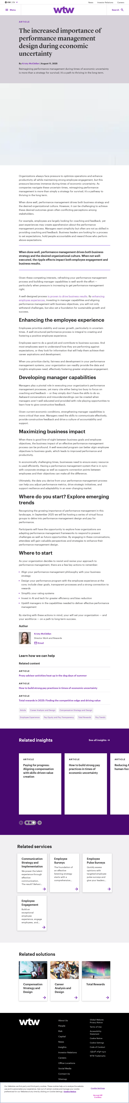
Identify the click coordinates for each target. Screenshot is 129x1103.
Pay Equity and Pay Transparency (59, 717)
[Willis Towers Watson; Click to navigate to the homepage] (63, 9)
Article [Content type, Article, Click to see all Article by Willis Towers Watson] (24, 21)
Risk (60, 1031)
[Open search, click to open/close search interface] (118, 9)
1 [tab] (27, 823)
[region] (64, 1092)
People (61, 1025)
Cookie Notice (96, 1038)
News (90, 2)
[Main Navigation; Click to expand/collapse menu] (10, 9)
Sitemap (62, 1079)
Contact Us (64, 1073)
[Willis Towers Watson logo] (29, 1021)
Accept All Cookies (97, 1096)
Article (23, 710)
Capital (62, 1036)
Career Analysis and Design (42, 710)
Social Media (64, 1068)
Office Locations (66, 1063)
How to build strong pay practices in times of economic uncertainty (58, 687)
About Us (63, 1020)
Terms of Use (96, 1027)
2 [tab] (32, 823)
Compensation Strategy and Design (76, 710)
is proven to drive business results (67, 296)
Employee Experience (30, 717)
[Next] (39, 823)
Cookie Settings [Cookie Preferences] (97, 1042)
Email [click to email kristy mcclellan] (41, 643)
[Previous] (21, 823)
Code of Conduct (97, 1047)
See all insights (99, 740)
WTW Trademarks (97, 1056)
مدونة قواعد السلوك (98, 1051)
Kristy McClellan (30, 63)
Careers (120, 2)
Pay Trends (100, 717)
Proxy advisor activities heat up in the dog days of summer (53, 675)
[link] (40, 784)
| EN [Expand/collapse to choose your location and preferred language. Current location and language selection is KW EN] (11, 2)
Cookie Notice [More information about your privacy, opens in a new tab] (70, 1091)
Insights (62, 1047)
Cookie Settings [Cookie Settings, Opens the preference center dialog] (98, 1088)
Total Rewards (84, 717)
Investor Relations (105, 2)
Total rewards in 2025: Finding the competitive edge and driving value (60, 700)
